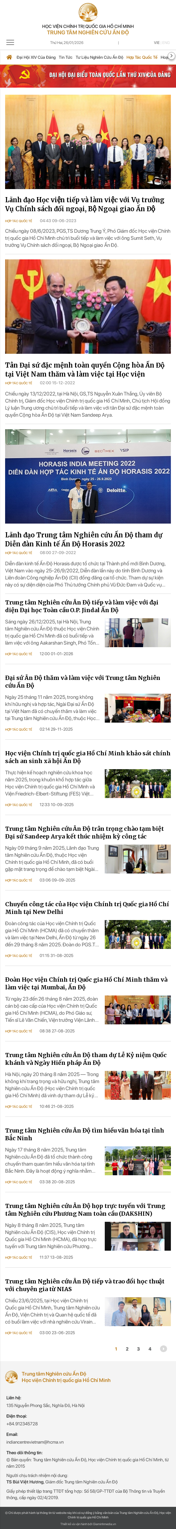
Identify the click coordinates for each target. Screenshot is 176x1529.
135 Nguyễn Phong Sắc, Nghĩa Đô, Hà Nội (45, 1405)
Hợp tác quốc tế (141, 57)
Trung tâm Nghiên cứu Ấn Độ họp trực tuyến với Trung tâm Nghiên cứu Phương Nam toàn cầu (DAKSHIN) (85, 1209)
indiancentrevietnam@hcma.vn (35, 1442)
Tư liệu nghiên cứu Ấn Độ (99, 57)
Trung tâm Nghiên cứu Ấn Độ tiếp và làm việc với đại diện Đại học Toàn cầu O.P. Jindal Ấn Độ (81, 606)
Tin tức (66, 57)
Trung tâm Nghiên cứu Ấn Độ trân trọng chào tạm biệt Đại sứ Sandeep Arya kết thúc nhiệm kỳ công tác (84, 832)
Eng (166, 42)
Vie (157, 42)
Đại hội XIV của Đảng (36, 57)
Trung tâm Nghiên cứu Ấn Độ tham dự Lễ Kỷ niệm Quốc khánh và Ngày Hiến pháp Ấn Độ (86, 1058)
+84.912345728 (22, 1423)
